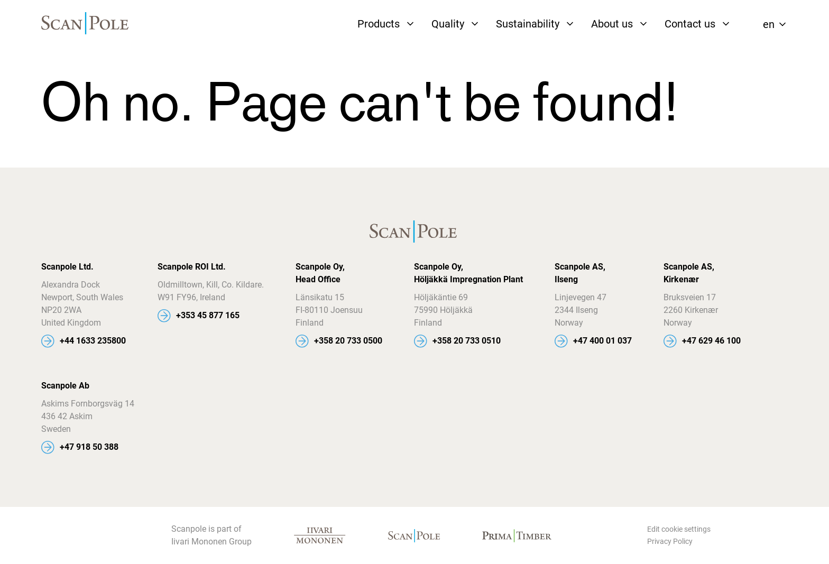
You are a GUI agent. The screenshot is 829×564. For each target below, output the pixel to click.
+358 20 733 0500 (348, 341)
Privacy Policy (670, 541)
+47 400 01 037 (602, 341)
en (769, 24)
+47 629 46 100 (711, 341)
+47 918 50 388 (89, 447)
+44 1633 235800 (93, 341)
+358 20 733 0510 (466, 341)
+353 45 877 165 (208, 315)
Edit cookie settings (679, 529)
